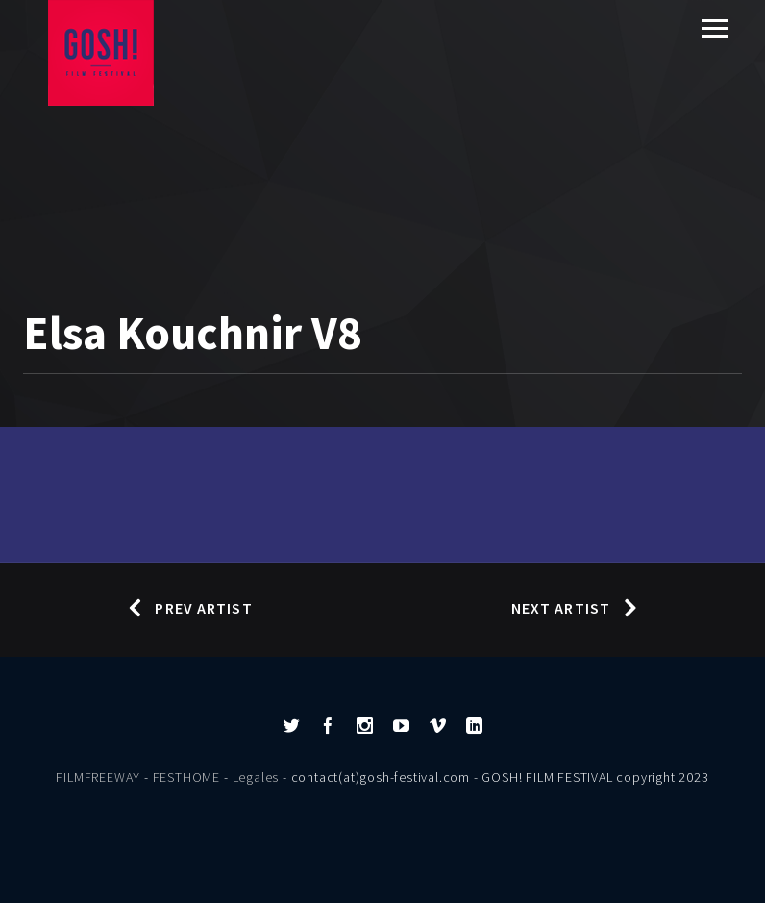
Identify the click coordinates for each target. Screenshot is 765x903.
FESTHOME (186, 777)
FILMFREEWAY (98, 777)
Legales (256, 777)
